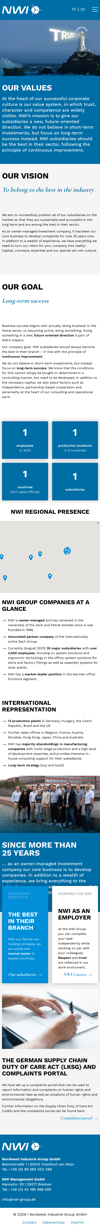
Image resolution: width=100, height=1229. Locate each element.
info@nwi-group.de (18, 1199)
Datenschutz (53, 1222)
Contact (29, 1222)
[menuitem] (74, 9)
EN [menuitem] (83, 9)
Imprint (77, 1222)
